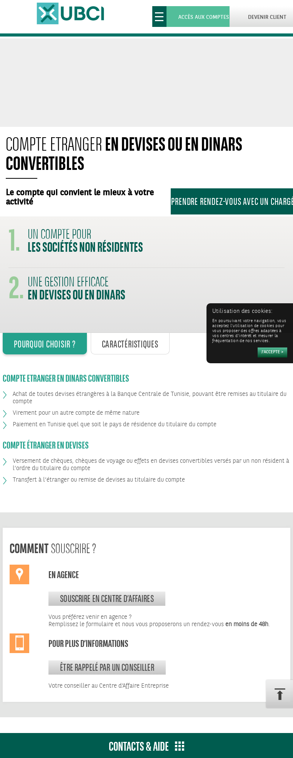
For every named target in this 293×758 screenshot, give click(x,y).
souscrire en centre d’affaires (107, 598)
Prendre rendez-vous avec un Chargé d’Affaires (232, 201)
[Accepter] (272, 352)
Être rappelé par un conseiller (107, 667)
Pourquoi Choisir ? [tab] (45, 344)
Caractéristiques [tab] (130, 344)
